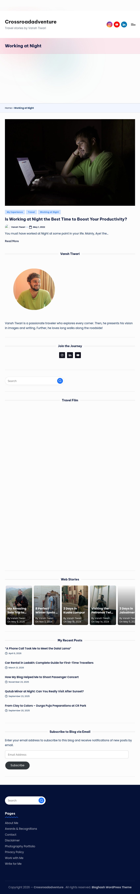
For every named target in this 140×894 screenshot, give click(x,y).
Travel (31, 212)
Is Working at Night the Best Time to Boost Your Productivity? (66, 219)
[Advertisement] (70, 79)
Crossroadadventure (31, 22)
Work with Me (14, 858)
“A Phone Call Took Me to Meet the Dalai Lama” (38, 648)
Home (8, 108)
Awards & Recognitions (21, 829)
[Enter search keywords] (34, 381)
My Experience (15, 212)
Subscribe (17, 765)
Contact (10, 835)
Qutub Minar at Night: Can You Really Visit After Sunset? (44, 691)
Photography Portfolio (20, 846)
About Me (11, 823)
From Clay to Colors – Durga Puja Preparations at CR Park (45, 706)
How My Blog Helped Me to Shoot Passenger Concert (42, 677)
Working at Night (49, 212)
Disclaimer (12, 840)
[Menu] (133, 24)
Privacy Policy (14, 852)
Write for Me (13, 864)
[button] (60, 381)
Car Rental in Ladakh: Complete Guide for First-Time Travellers (49, 663)
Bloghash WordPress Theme (112, 887)
